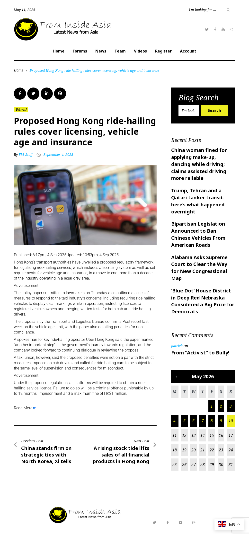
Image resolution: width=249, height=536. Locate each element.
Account (188, 51)
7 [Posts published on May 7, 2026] (203, 420)
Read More (23, 408)
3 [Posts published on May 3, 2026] (231, 406)
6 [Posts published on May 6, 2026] (193, 420)
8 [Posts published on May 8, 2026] (212, 420)
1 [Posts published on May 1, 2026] (212, 406)
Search (214, 110)
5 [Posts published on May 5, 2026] (184, 420)
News (100, 51)
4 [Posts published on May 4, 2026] (174, 420)
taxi (65, 298)
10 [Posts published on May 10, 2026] (231, 420)
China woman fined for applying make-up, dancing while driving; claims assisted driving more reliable (199, 164)
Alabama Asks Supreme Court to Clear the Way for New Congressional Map (199, 267)
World (21, 109)
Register (163, 51)
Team (120, 51)
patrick (177, 345)
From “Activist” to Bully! (200, 352)
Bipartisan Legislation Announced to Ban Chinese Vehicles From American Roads (198, 234)
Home (58, 51)
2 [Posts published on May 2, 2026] (221, 406)
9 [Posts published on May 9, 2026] (221, 420)
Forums (80, 51)
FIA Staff (26, 154)
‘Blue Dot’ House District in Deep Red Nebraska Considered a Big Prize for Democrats (202, 301)
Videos (140, 51)
